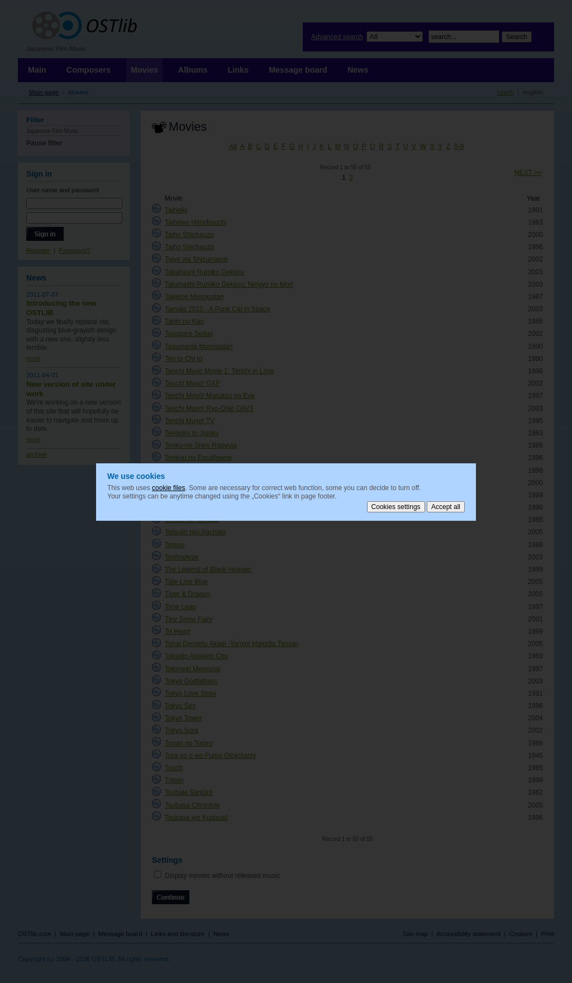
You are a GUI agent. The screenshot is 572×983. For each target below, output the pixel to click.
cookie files (168, 487)
